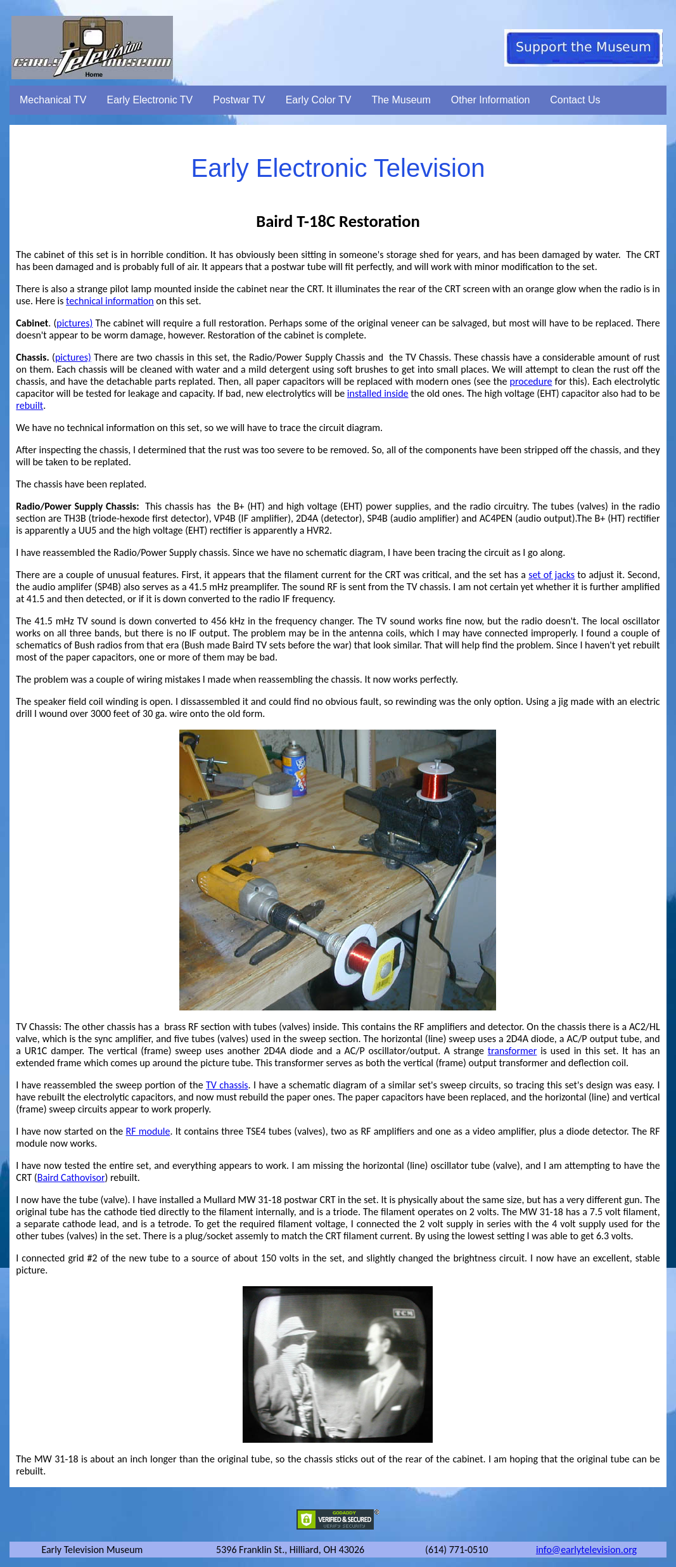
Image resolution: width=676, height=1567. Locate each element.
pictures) (74, 323)
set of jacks (551, 575)
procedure (530, 381)
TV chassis (227, 1085)
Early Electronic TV (150, 99)
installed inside (378, 393)
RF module (148, 1131)
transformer (512, 1051)
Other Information (490, 99)
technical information (110, 301)
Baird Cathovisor (71, 1177)
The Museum (400, 99)
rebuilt (29, 405)
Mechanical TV (53, 99)
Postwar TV (239, 99)
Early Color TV (319, 99)
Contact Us (575, 99)
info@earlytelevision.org (586, 1550)
